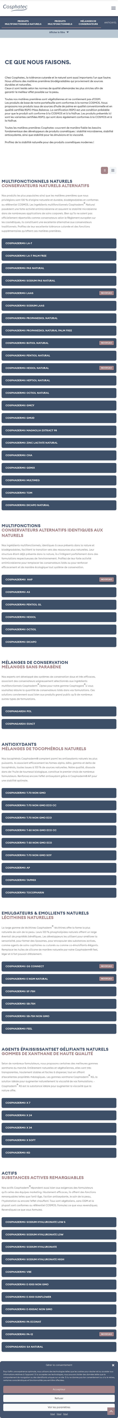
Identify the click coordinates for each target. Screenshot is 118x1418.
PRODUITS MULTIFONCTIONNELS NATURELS (23, 22)
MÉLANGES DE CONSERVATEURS (88, 22)
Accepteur (59, 1389)
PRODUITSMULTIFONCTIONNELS (60, 22)
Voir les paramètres (59, 1407)
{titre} (52, 1414)
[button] (113, 1365)
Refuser (59, 1398)
